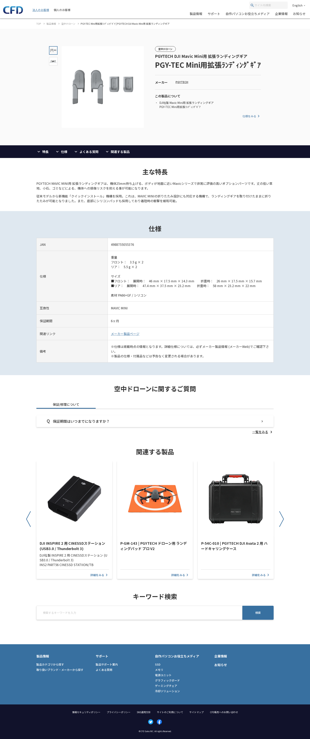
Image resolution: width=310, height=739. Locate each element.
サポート (214, 13)
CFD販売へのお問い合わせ (224, 712)
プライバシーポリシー (118, 712)
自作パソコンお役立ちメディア (248, 13)
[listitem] (263, 431)
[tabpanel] (155, 424)
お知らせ (299, 13)
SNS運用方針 (144, 712)
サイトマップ (196, 712)
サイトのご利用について (170, 712)
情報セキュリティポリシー (86, 712)
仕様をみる (251, 116)
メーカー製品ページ (125, 333)
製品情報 (196, 13)
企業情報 (281, 13)
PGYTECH (182, 82)
